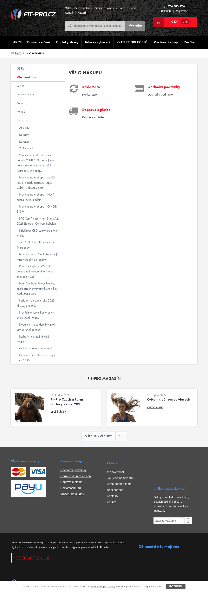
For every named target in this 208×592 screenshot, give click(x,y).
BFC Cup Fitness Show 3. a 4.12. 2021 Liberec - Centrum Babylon (38, 221)
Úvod (18, 53)
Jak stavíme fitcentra (120, 478)
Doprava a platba (71, 482)
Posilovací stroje (166, 42)
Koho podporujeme (119, 484)
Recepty (23, 135)
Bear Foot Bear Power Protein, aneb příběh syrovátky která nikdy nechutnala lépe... (37, 288)
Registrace (181, 11)
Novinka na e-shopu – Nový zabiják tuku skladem (35, 197)
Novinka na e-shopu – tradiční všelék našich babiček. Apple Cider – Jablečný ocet (36, 182)
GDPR (69, 8)
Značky (189, 42)
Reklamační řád (70, 488)
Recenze (24, 142)
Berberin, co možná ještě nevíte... (33, 339)
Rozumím (175, 586)
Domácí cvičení (38, 42)
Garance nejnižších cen (75, 476)
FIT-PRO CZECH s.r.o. (33, 558)
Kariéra (132, 8)
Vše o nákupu (83, 8)
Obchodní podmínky (73, 470)
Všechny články (100, 436)
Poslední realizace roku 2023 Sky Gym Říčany (36, 303)
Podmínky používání (102, 586)
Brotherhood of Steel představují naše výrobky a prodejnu (37, 256)
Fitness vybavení (97, 42)
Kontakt (69, 12)
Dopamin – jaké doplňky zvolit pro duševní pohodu (36, 327)
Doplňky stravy (67, 42)
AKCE (17, 42)
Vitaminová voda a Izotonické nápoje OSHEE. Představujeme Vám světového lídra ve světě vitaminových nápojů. (36, 163)
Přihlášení (165, 10)
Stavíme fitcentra (115, 8)
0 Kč (180, 21)
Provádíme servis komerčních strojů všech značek (35, 315)
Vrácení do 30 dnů (72, 493)
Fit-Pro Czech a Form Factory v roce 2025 (36, 357)
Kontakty (112, 495)
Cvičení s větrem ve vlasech (35, 348)
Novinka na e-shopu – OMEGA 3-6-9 (37, 209)
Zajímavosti (25, 148)
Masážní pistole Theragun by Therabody (35, 244)
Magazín (82, 12)
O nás (98, 8)
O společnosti (116, 472)
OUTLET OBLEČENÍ (132, 42)
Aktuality (23, 128)
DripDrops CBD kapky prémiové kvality (37, 233)
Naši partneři (115, 490)
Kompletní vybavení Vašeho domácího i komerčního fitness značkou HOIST (35, 271)
